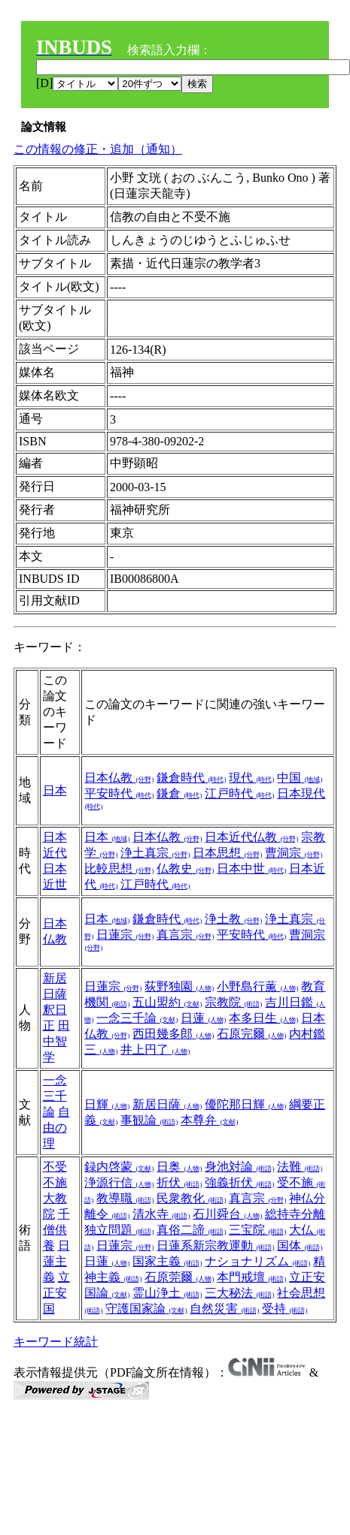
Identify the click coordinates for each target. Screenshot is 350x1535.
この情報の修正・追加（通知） (98, 149)
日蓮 (203, 1018)
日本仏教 (119, 777)
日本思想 (227, 852)
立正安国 (56, 1293)
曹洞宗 (293, 852)
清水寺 (161, 1214)
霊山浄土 (167, 1292)
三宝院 (257, 1229)
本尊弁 (209, 1120)
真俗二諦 (191, 1229)
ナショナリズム (257, 1261)
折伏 (179, 1182)
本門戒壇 (251, 1277)
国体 (299, 1245)
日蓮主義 (56, 1261)
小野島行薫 (257, 986)
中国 (299, 777)
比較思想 (119, 868)
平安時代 (119, 793)
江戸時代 (239, 793)
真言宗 (185, 934)
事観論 (149, 1120)
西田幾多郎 (173, 1033)
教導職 (125, 1198)
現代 (251, 777)
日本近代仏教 (251, 837)
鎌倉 (179, 793)
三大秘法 (239, 1292)
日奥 (179, 1166)
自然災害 (224, 1308)
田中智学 (56, 1041)
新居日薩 (167, 1104)
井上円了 (155, 1049)
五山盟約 (167, 1002)
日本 (55, 790)
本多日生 (263, 1018)
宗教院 (233, 1002)
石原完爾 (251, 1033)
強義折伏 (239, 1182)
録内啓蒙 (119, 1166)
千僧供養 (56, 1230)
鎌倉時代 (191, 777)
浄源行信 (119, 1182)
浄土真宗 (155, 852)
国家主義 (167, 1261)
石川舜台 (227, 1214)
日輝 (106, 1104)
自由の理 (56, 1127)
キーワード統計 (56, 1341)
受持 (284, 1308)
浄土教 (233, 918)
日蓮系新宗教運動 (215, 1245)
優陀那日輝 (245, 1104)
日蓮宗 (125, 934)
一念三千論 (137, 1018)
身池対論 (239, 1166)
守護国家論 (146, 1308)
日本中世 (251, 868)
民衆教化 (191, 1198)
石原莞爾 (179, 1277)
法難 (299, 1166)
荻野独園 (179, 986)
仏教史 (185, 868)
